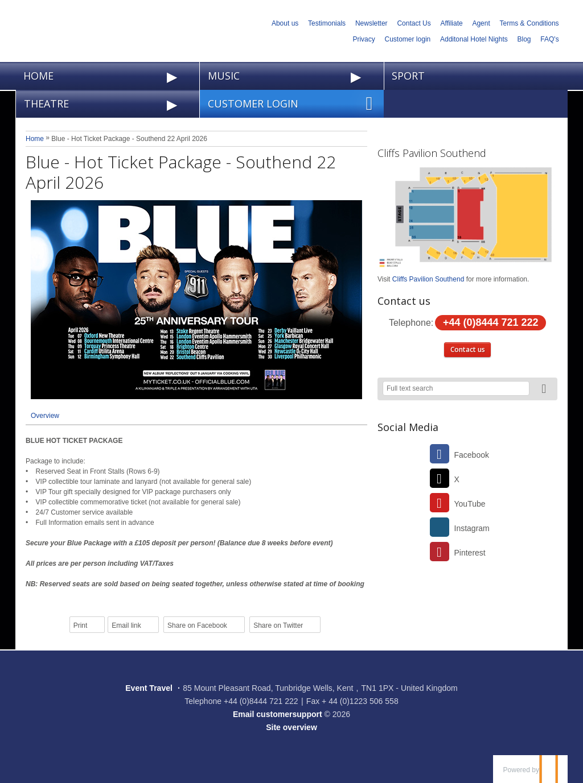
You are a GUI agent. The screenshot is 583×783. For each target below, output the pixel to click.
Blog (524, 39)
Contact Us (413, 23)
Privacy (363, 39)
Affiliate (452, 23)
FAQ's (549, 39)
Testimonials (327, 23)
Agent (481, 23)
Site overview (291, 727)
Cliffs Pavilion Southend (431, 153)
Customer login (408, 39)
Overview (45, 416)
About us (285, 23)
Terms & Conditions (529, 23)
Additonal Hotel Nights (474, 39)
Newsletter (371, 23)
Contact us (467, 349)
